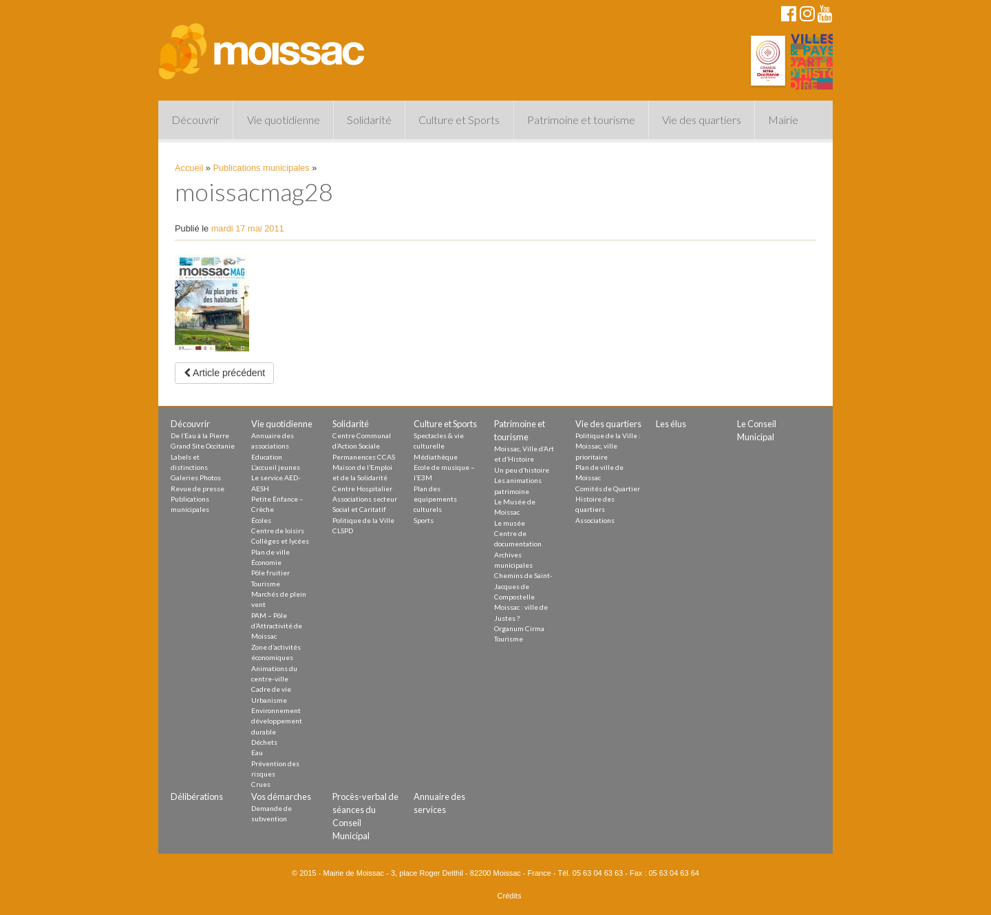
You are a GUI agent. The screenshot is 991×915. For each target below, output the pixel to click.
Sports (424, 520)
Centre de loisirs (277, 530)
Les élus (671, 423)
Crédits (510, 896)
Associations (595, 520)
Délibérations (197, 796)
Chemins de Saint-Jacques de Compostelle (523, 586)
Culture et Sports (459, 119)
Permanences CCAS (363, 457)
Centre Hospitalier (362, 488)
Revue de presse (197, 488)
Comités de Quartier (607, 488)
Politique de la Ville (363, 520)
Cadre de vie (271, 689)
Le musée (509, 523)
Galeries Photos (196, 477)
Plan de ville (270, 552)
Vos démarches (281, 796)
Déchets (264, 742)
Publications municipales (261, 168)
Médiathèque (436, 457)
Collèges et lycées (280, 541)
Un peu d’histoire (521, 470)
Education (266, 457)
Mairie (783, 119)
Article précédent (224, 372)
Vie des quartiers (701, 119)
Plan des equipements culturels (435, 499)
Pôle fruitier (270, 572)
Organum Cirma (519, 628)
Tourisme (265, 583)
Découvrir (195, 119)
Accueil (189, 168)
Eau (257, 752)
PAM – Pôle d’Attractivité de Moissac (276, 626)
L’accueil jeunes (275, 467)
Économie (266, 562)
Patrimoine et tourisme (581, 119)
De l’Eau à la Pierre (200, 435)
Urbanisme (269, 700)
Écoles (261, 520)
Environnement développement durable (276, 721)
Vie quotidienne (283, 119)
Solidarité (369, 119)
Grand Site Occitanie (203, 446)
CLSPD (342, 530)
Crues (260, 784)
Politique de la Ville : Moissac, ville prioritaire (608, 446)
